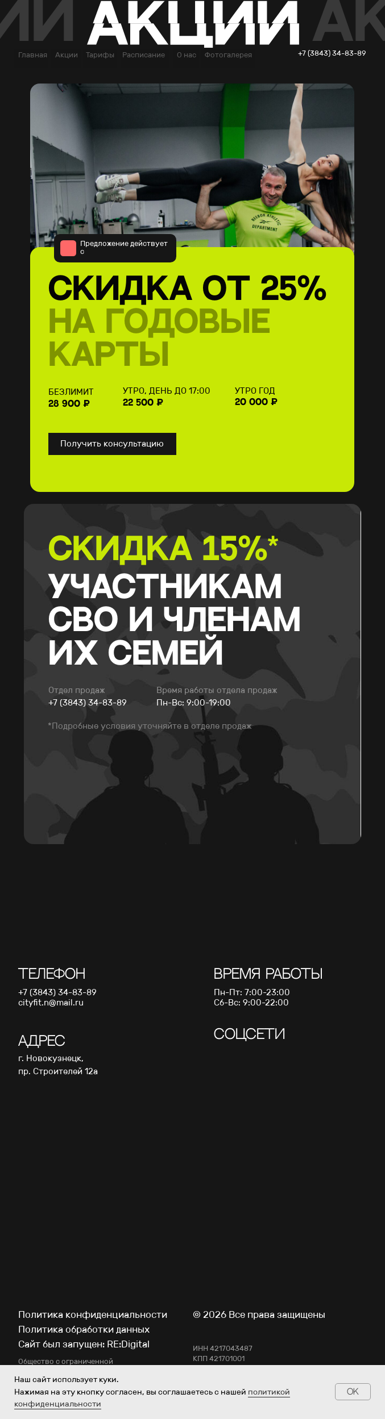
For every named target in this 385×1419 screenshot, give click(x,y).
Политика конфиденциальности (92, 1314)
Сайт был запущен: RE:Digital (84, 1344)
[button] (112, 444)
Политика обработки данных (84, 1329)
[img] (222, 1053)
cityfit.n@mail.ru (51, 1003)
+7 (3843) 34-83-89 (57, 992)
